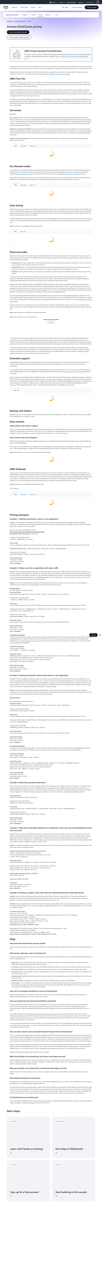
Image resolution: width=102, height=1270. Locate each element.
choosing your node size (79, 174)
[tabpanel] (51, 153)
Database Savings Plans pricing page (60, 74)
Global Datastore (20, 441)
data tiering (19, 209)
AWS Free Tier (24, 82)
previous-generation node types (24, 174)
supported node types (64, 174)
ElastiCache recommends (32, 641)
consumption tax (32, 1102)
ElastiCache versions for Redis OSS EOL (73, 371)
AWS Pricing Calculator (20, 947)
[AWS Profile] (98, 2)
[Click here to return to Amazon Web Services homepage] (5, 8)
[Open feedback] (100, 635)
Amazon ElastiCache (19, 21)
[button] (24, 7)
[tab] (15, 146)
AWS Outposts (14, 473)
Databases (9, 21)
